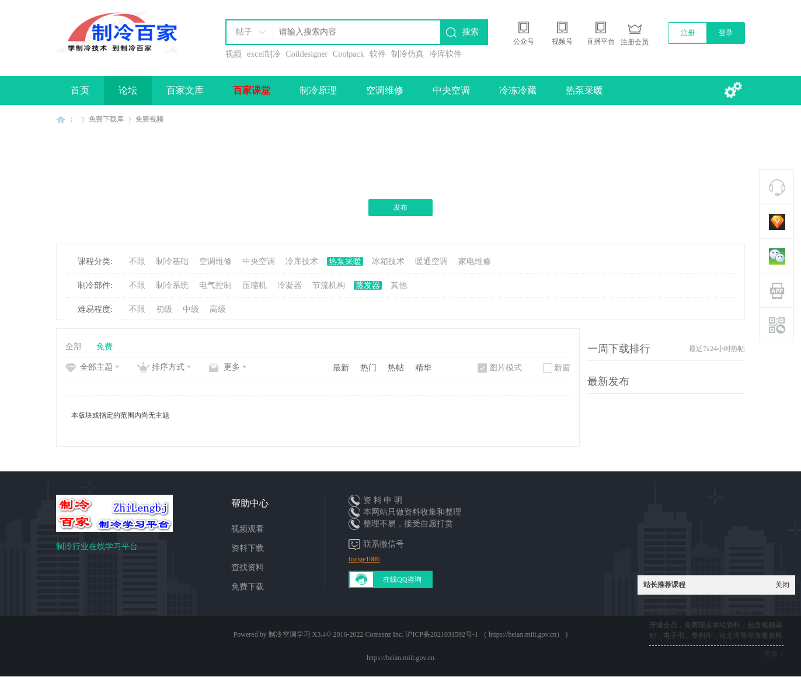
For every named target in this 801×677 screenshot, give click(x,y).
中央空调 (451, 90)
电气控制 (215, 285)
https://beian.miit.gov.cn (400, 658)
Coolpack (348, 54)
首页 (80, 90)
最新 (341, 367)
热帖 (396, 367)
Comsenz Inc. (384, 634)
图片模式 (505, 367)
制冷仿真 (407, 54)
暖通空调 (431, 261)
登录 (726, 33)
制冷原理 (318, 90)
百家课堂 (251, 90)
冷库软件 (445, 54)
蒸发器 (368, 285)
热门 (368, 367)
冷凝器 (289, 285)
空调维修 (384, 90)
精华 (423, 367)
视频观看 (247, 529)
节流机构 (328, 285)
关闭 (782, 585)
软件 (378, 54)
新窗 (562, 367)
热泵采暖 (584, 90)
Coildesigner (307, 54)
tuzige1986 (364, 559)
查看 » (773, 654)
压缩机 (254, 285)
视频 (233, 54)
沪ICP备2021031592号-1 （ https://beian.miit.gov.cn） (484, 634)
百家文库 (185, 90)
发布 (400, 207)
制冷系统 (172, 285)
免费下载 (247, 586)
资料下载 (247, 548)
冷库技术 (301, 261)
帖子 (244, 31)
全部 (73, 346)
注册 (688, 33)
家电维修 (474, 261)
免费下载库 (106, 119)
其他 (399, 285)
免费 (104, 346)
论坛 (128, 90)
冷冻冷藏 (518, 90)
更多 (232, 367)
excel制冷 (264, 54)
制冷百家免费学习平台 (60, 119)
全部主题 (96, 367)
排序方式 (168, 367)
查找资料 (247, 567)
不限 (137, 261)
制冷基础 (172, 261)
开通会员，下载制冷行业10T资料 (700, 611)
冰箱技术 (388, 261)
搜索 (470, 31)
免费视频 (149, 119)
